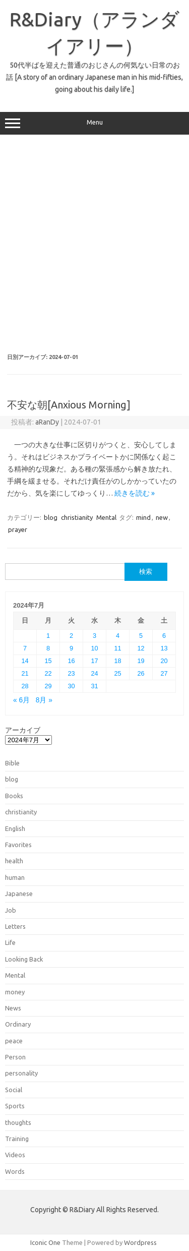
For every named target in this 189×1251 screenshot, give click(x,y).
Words (15, 1171)
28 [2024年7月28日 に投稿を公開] (24, 686)
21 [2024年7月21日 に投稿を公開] (24, 673)
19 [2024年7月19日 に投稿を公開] (140, 661)
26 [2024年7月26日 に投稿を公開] (140, 673)
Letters (15, 926)
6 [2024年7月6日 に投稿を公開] (164, 635)
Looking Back (24, 959)
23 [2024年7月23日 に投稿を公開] (71, 673)
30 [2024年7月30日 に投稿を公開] (71, 686)
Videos (15, 1154)
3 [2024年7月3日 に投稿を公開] (94, 635)
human (15, 877)
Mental (106, 517)
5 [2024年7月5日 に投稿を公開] (141, 635)
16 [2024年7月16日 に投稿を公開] (71, 661)
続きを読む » (134, 493)
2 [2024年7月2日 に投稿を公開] (71, 635)
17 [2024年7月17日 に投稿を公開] (94, 661)
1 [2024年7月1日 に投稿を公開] (48, 635)
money (15, 991)
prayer (17, 529)
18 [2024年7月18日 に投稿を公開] (117, 661)
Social (13, 1089)
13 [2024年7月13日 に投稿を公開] (163, 648)
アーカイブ (22, 730)
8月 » (44, 700)
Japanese (19, 893)
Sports (15, 1105)
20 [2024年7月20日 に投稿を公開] (163, 661)
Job (10, 910)
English (15, 828)
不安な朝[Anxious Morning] (69, 404)
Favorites (18, 844)
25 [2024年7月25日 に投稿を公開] (117, 673)
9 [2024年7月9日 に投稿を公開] (71, 648)
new (162, 517)
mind (143, 517)
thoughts (18, 1122)
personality (21, 1073)
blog (50, 517)
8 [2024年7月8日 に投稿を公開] (48, 648)
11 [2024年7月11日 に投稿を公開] (117, 648)
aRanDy (47, 422)
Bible (12, 762)
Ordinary (18, 1024)
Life (10, 942)
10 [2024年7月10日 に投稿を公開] (94, 648)
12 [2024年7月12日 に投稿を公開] (140, 648)
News (13, 1007)
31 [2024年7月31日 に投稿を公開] (94, 686)
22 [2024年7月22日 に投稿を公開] (47, 673)
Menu (94, 123)
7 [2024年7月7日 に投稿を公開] (25, 648)
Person (15, 1056)
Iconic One (45, 1242)
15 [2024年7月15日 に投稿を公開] (47, 661)
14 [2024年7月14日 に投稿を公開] (24, 661)
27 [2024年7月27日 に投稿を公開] (163, 673)
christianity (77, 517)
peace (14, 1040)
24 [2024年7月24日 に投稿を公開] (94, 673)
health (14, 860)
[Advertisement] (94, 244)
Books (14, 795)
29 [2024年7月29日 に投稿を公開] (47, 686)
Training (17, 1138)
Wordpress (140, 1242)
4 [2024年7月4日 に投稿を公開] (117, 635)
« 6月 (21, 700)
